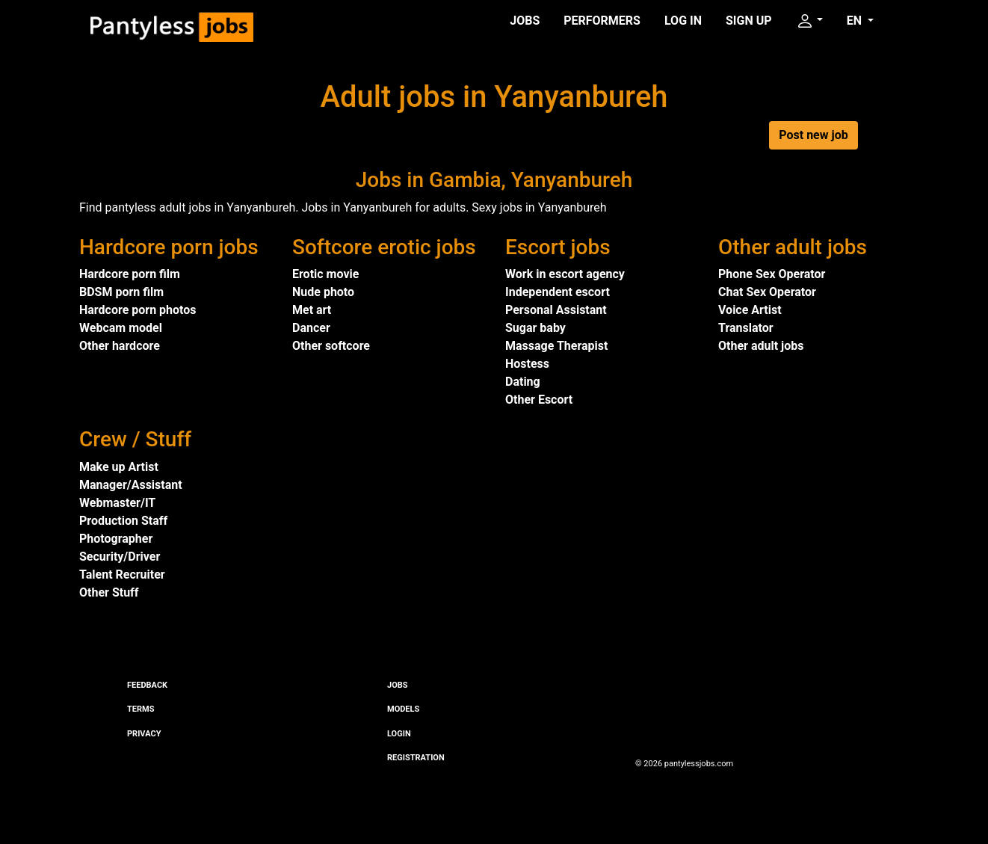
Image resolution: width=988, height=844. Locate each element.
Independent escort (557, 292)
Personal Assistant (556, 310)
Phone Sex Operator (771, 274)
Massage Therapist (556, 346)
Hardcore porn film (129, 274)
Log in (683, 20)
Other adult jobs (760, 346)
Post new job (813, 135)
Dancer (311, 328)
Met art (311, 310)
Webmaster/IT (117, 503)
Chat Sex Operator (767, 292)
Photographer (115, 539)
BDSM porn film (121, 292)
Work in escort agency (565, 274)
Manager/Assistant (130, 485)
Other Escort (538, 399)
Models (403, 709)
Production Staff (123, 521)
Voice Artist (750, 310)
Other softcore (331, 346)
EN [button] (856, 20)
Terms (140, 709)
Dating (522, 382)
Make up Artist (118, 467)
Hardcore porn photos (138, 310)
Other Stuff (109, 592)
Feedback (147, 685)
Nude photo (323, 292)
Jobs (525, 20)
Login (399, 734)
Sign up (749, 20)
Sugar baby (535, 328)
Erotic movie (325, 274)
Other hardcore (119, 346)
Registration (416, 758)
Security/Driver (119, 556)
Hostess (527, 364)
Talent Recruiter (122, 574)
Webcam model (120, 328)
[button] (809, 21)
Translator (746, 328)
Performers (602, 20)
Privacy (144, 734)
